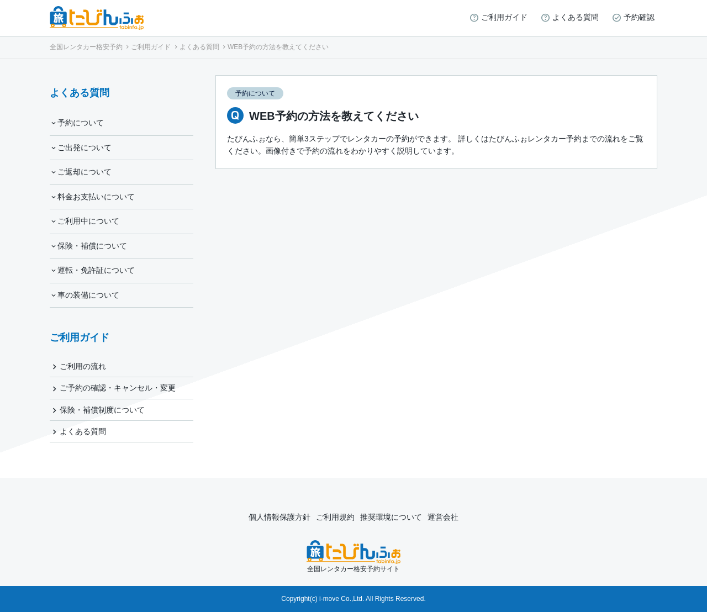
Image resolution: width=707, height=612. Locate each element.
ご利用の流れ (83, 366)
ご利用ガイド (504, 17)
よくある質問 (575, 17)
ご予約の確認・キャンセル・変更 (118, 387)
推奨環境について (391, 517)
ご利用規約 (335, 517)
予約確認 (639, 17)
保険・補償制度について (102, 409)
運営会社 (443, 517)
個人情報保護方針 (279, 517)
